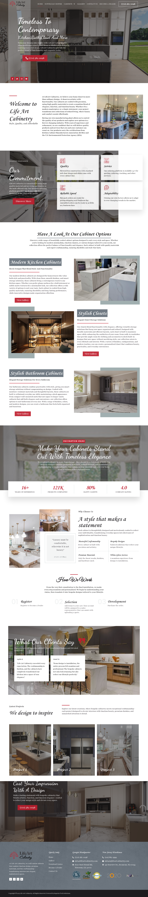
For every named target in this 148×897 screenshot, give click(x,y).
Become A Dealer (108, 4)
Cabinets (69, 4)
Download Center (53, 4)
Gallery (81, 4)
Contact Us (92, 4)
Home (40, 4)
